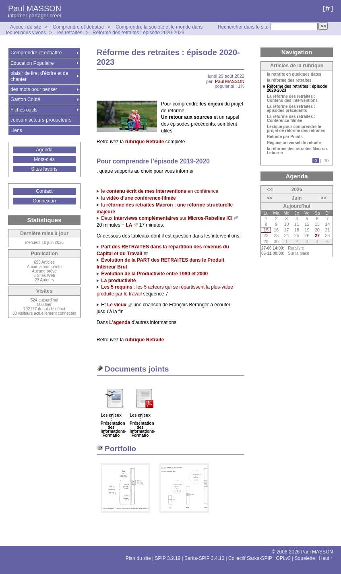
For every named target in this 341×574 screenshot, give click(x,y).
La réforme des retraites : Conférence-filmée (291, 119)
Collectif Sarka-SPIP (250, 558)
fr (328, 8)
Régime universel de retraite (294, 143)
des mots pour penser (33, 89)
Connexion (44, 201)
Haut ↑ (326, 558)
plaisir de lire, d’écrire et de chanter (39, 76)
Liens (16, 130)
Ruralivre (296, 248)
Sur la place (298, 253)
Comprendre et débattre (78, 27)
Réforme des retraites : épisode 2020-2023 (138, 32)
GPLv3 (283, 558)
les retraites (69, 32)
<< (270, 189)
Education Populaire (32, 63)
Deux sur (166, 218)
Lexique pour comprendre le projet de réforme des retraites (296, 129)
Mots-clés (44, 159)
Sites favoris (44, 169)
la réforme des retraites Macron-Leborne (297, 151)
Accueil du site (25, 27)
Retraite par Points (285, 137)
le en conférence (159, 191)
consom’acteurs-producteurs (40, 120)
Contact (44, 191)
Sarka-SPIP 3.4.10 (204, 558)
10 (326, 161)
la (138, 198)
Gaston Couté (25, 99)
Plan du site (138, 558)
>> (324, 198)
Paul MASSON (34, 8)
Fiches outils (23, 110)
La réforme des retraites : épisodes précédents (291, 109)
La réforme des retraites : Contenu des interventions (292, 99)
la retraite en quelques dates (294, 74)
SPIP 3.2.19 (167, 558)
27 (317, 235)
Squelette (305, 558)
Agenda (44, 150)
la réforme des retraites (289, 80)
